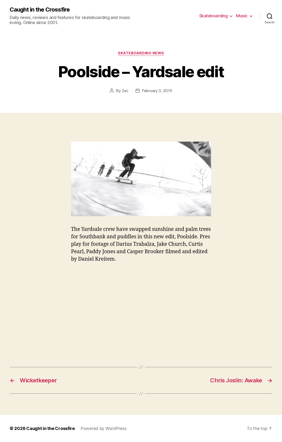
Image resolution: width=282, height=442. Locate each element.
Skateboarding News (141, 53)
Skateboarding (213, 15)
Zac (125, 90)
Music (242, 15)
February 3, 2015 (157, 90)
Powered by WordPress (104, 428)
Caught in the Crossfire (40, 10)
